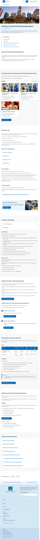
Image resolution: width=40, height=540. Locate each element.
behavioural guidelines (22, 189)
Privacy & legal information (8, 534)
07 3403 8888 (5, 513)
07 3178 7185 (26, 371)
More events (35, 81)
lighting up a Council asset (11, 423)
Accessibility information (7, 533)
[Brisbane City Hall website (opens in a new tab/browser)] (8, 299)
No (18, 476)
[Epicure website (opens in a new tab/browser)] (10, 316)
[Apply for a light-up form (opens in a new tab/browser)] (7, 418)
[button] (8, 28)
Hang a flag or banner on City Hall (9, 44)
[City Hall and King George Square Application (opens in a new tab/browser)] (8, 328)
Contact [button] (4, 506)
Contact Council (6, 509)
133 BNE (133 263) (17, 425)
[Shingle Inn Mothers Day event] (10, 109)
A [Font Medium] (3, 28)
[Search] (27, 1)
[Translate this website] (28, 495)
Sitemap (4, 529)
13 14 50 (4, 516)
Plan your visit (6, 41)
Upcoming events (6, 39)
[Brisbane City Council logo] (6, 1)
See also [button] (4, 503)
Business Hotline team (10, 426)
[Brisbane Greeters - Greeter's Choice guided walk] (10, 91)
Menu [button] (4, 499)
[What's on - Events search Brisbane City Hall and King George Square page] (6, 120)
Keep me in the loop (31, 482)
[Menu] (24, 1)
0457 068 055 (18, 271)
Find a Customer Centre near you (9, 520)
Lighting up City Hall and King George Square (11, 46)
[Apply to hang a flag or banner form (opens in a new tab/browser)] (9, 383)
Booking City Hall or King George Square (10, 42)
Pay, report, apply (34, 1)
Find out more (6, 207)
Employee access (6, 531)
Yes (13, 476)
